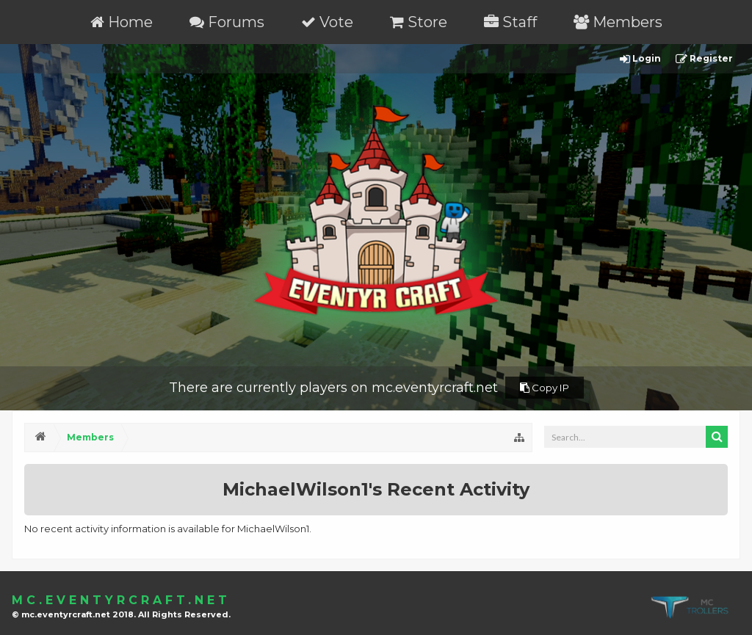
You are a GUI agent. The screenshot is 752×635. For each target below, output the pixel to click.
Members (618, 22)
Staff (510, 22)
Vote (327, 22)
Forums (226, 22)
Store (418, 22)
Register (704, 59)
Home (121, 22)
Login (640, 59)
